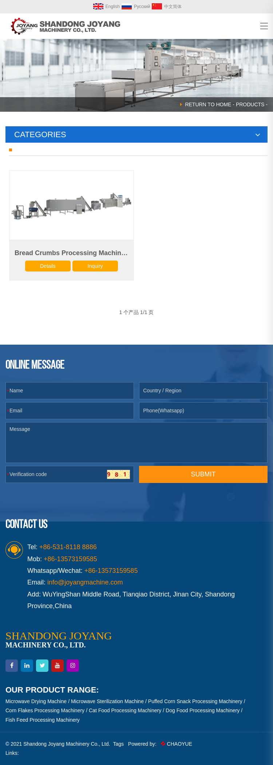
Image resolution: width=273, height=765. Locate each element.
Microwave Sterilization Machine (107, 701)
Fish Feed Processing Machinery (42, 720)
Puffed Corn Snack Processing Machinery (195, 701)
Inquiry (95, 266)
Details (48, 266)
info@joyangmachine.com (85, 582)
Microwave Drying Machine (36, 701)
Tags (118, 744)
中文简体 (167, 6)
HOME (223, 104)
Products (250, 104)
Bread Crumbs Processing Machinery (73, 253)
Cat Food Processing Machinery (125, 710)
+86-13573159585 (111, 570)
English (106, 6)
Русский (136, 6)
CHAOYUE (176, 744)
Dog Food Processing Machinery (203, 710)
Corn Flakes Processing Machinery (44, 710)
